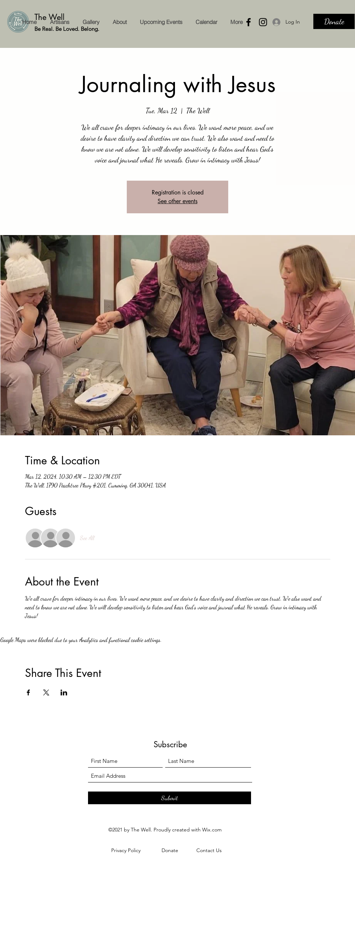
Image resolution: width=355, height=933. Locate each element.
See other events (177, 201)
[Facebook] (248, 22)
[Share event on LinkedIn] (63, 692)
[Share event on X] (46, 692)
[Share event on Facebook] (28, 692)
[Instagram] (263, 22)
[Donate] (334, 21)
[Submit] (169, 798)
